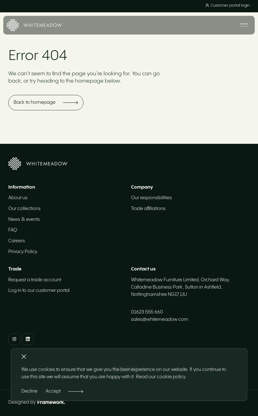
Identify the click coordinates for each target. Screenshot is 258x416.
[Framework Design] (51, 402)
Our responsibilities (151, 197)
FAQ (12, 230)
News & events (24, 219)
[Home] (34, 25)
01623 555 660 (147, 312)
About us (17, 197)
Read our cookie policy (160, 376)
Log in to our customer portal (39, 290)
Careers (16, 240)
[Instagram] (14, 339)
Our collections (24, 208)
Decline (29, 391)
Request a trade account (34, 280)
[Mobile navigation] (244, 25)
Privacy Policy (22, 251)
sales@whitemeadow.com (159, 319)
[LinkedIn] (28, 339)
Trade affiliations (148, 208)
